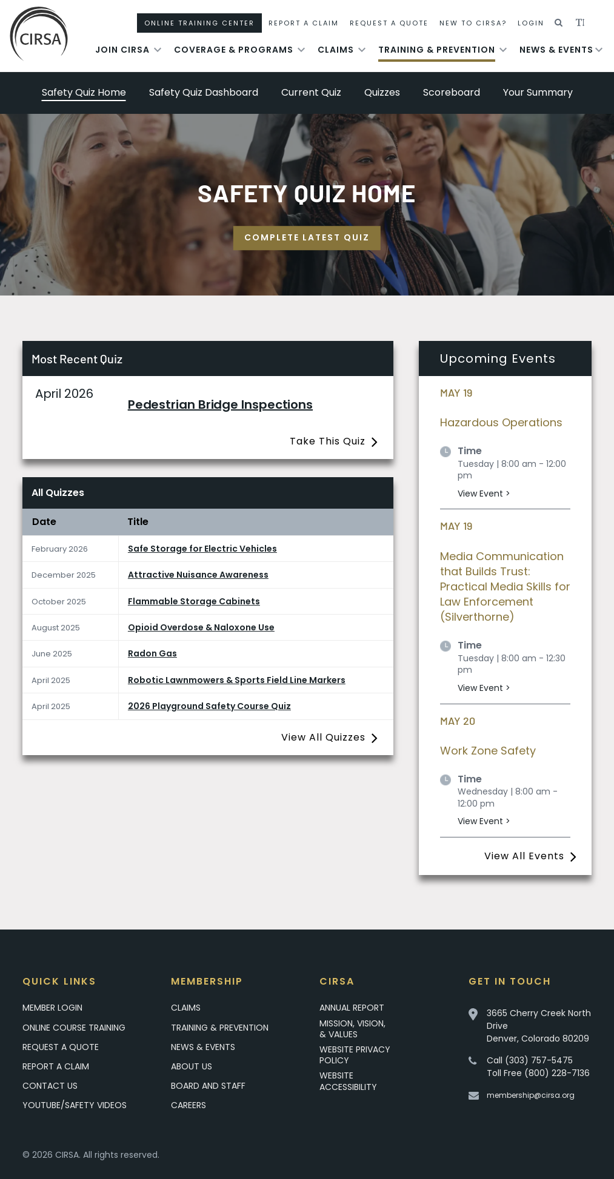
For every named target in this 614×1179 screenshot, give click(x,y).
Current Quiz (311, 92)
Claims (336, 50)
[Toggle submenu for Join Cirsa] (157, 49)
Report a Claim (55, 1066)
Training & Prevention (436, 50)
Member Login (52, 1007)
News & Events (556, 50)
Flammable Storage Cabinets (194, 601)
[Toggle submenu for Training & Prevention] (503, 49)
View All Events (524, 856)
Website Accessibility (348, 1081)
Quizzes (382, 92)
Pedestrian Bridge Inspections (220, 404)
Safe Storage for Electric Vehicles (202, 549)
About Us (191, 1066)
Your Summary (538, 92)
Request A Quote (389, 23)
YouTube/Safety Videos (74, 1105)
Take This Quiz (327, 441)
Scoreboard (451, 92)
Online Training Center (199, 23)
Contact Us (50, 1085)
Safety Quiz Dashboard (203, 92)
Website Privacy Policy (354, 1055)
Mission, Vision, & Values (352, 1029)
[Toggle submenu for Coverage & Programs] (301, 49)
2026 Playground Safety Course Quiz (209, 706)
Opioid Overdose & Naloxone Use (201, 627)
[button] (559, 23)
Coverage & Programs (233, 50)
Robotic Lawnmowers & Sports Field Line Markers (236, 680)
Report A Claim (304, 23)
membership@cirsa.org (531, 1095)
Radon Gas (152, 653)
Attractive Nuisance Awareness (198, 575)
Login (531, 23)
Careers (188, 1105)
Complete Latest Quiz (307, 237)
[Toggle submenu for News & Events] (598, 49)
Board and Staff (208, 1085)
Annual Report (351, 1007)
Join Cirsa (122, 50)
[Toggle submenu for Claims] (361, 49)
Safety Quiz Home (84, 92)
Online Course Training (73, 1027)
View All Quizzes (323, 737)
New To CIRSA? (473, 23)
